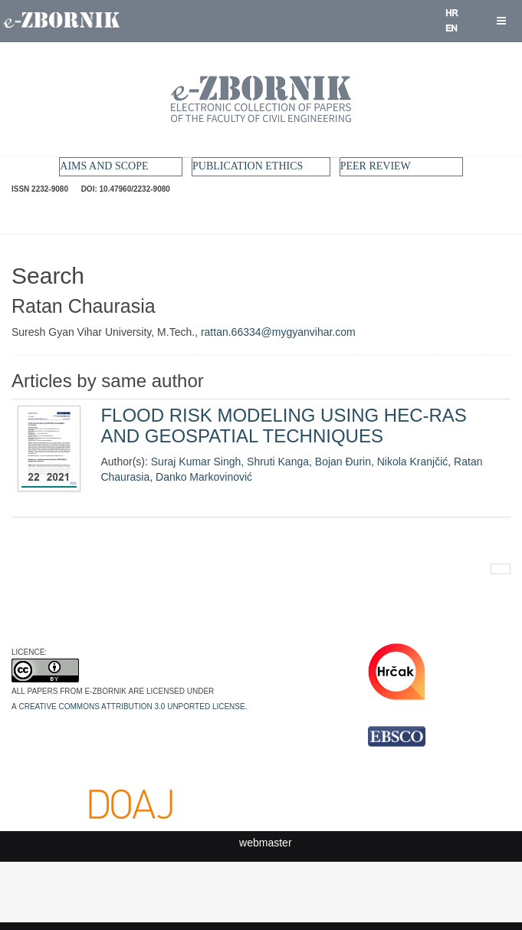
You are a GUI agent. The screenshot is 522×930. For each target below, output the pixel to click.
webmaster (265, 842)
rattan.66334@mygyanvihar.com (278, 332)
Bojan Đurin (343, 461)
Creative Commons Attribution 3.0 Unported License (131, 705)
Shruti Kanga (278, 461)
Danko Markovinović (204, 477)
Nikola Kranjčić (412, 461)
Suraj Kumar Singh (196, 461)
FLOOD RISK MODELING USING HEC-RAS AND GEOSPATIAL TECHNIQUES (283, 425)
